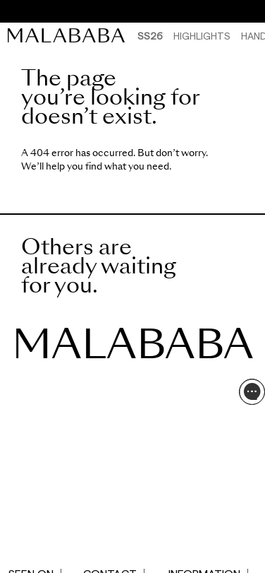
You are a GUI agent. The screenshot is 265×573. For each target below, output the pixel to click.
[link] (70, 35)
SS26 (150, 36)
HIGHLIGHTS (201, 36)
